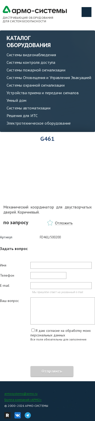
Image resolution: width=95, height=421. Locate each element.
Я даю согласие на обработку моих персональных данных (60, 332)
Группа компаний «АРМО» (23, 399)
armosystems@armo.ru (20, 393)
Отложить (64, 222)
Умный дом (16, 100)
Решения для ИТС (22, 115)
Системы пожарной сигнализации (36, 69)
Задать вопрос (14, 248)
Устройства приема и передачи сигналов (43, 92)
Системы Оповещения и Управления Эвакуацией (49, 77)
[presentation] (38, 354)
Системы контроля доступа (31, 62)
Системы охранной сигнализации (36, 85)
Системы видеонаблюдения (31, 54)
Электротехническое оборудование (39, 123)
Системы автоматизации (28, 107)
